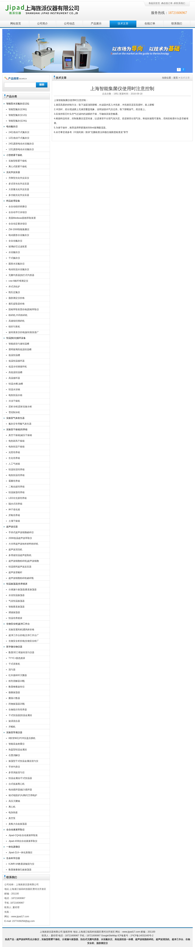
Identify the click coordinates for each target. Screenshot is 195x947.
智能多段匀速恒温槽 (19, 343)
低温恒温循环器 (17, 361)
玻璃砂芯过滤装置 (18, 246)
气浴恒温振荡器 (17, 601)
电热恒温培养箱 (17, 475)
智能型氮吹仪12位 (18, 115)
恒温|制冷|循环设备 (16, 338)
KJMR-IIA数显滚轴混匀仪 (21, 864)
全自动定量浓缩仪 (18, 223)
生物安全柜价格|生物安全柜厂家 (24, 641)
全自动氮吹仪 (15, 241)
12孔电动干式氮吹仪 (19, 138)
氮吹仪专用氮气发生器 (20, 423)
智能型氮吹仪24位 (18, 120)
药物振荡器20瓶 (17, 704)
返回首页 (154, 3)
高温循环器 (14, 378)
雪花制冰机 (14, 412)
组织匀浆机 (14, 326)
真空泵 (12, 818)
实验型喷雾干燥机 (18, 160)
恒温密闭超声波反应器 (20, 566)
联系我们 (179, 3)
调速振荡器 (14, 612)
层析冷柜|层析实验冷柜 (20, 406)
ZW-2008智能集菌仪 (19, 229)
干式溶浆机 (14, 664)
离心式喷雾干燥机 (18, 166)
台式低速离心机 (17, 784)
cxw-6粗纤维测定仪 (18, 281)
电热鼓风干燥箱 (17, 441)
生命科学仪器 (13, 858)
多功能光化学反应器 (19, 195)
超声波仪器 (12, 526)
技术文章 (123, 23)
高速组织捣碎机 (17, 321)
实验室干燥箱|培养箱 (16, 429)
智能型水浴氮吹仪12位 (17, 103)
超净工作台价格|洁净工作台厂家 (24, 636)
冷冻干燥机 (14, 401)
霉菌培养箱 (14, 481)
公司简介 (42, 23)
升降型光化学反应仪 (19, 178)
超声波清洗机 (15, 549)
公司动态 (69, 23)
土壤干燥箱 (14, 521)
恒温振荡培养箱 (17, 492)
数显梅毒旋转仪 (17, 686)
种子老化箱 (14, 509)
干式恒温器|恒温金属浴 (20, 715)
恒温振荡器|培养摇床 (16, 583)
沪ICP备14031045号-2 (141, 935)
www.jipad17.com (131, 931)
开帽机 (12, 726)
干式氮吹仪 (14, 258)
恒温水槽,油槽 (16, 383)
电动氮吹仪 (12, 126)
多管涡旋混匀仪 (17, 772)
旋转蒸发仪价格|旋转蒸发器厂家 (24, 333)
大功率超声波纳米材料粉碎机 (23, 543)
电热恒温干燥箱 (17, 446)
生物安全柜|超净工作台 (18, 624)
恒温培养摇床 (15, 618)
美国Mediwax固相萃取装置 (22, 218)
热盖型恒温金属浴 (18, 749)
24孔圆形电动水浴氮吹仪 (21, 143)
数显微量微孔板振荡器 (20, 869)
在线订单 (167, 3)
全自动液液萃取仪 (15, 829)
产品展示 (96, 23)
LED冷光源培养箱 (18, 498)
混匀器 (12, 669)
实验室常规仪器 (14, 732)
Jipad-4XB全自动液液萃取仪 (23, 841)
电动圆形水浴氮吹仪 (19, 235)
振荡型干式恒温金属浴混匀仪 (23, 761)
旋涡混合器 (14, 721)
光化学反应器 (13, 172)
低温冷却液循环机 (18, 366)
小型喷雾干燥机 (14, 155)
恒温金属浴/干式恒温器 (20, 778)
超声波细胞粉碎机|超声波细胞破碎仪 (24, 561)
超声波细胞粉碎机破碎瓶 (21, 578)
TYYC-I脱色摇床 (17, 658)
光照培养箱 (14, 452)
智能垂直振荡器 (17, 606)
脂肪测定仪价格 (17, 298)
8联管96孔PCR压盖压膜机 (22, 738)
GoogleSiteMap (109, 935)
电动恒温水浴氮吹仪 (19, 269)
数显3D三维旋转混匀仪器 (21, 652)
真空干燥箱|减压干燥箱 (20, 435)
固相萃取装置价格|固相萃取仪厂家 (24, 310)
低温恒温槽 (14, 355)
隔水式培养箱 (15, 503)
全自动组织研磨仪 (18, 206)
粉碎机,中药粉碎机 (18, 315)
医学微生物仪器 (14, 646)
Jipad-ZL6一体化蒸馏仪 (20, 852)
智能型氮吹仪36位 (18, 109)
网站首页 (15, 23)
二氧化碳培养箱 (17, 486)
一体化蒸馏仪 (13, 846)
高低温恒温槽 (15, 372)
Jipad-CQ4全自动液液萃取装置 (23, 836)
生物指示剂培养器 (18, 709)
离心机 (12, 806)
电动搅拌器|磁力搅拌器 (20, 789)
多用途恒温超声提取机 (20, 555)
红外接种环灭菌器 (18, 675)
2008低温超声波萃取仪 (20, 538)
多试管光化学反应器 (19, 183)
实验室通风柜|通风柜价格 (21, 629)
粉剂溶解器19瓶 (17, 681)
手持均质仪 (14, 766)
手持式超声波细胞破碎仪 (21, 532)
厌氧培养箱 (14, 515)
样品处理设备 (13, 200)
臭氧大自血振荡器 (18, 824)
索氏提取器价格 (17, 303)
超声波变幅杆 (15, 572)
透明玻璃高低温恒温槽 (20, 349)
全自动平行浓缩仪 (18, 212)
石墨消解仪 (14, 755)
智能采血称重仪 (17, 744)
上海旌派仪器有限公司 (47, 10)
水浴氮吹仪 (14, 252)
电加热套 (13, 812)
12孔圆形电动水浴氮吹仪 (21, 149)
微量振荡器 (14, 692)
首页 (175, 77)
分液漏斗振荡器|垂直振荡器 (23, 589)
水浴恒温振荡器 (17, 595)
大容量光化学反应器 (19, 189)
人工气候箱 (14, 463)
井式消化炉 (14, 286)
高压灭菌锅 (14, 801)
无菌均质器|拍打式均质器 (21, 275)
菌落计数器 (14, 698)
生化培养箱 (14, 458)
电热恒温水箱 (15, 395)
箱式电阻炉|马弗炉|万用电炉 (23, 795)
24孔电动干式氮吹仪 (19, 132)
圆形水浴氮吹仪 (17, 263)
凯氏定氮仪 (14, 292)
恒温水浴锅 (14, 389)
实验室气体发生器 (15, 418)
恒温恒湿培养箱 (17, 469)
